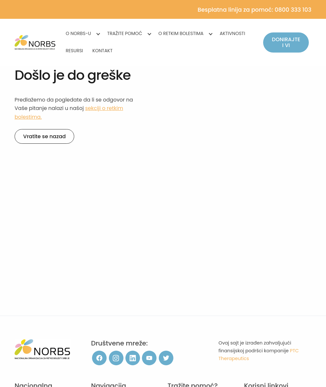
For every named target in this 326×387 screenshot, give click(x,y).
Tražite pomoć (124, 33)
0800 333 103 (293, 10)
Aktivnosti (232, 33)
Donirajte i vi (286, 42)
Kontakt (102, 50)
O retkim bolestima (181, 33)
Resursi (74, 50)
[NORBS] (35, 42)
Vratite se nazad (44, 136)
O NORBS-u (78, 33)
